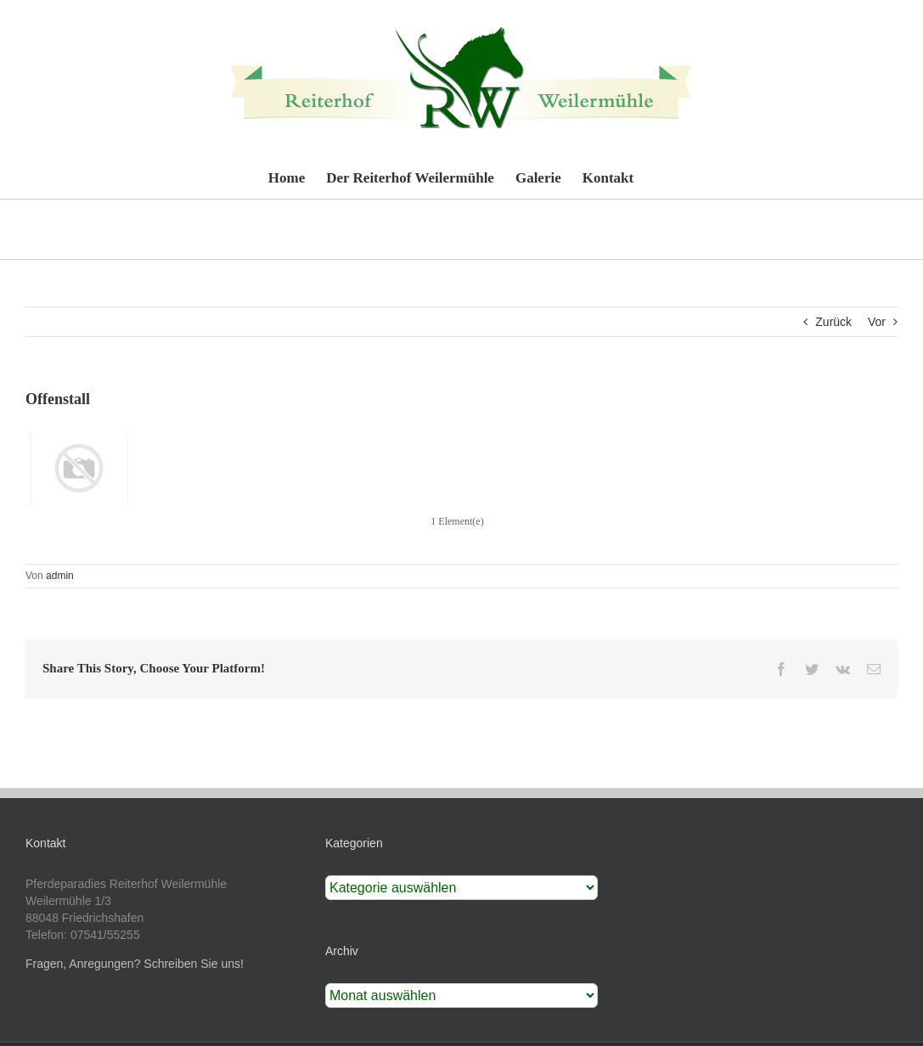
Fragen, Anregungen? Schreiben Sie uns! (134, 963)
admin (60, 576)
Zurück (833, 322)
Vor (877, 322)
